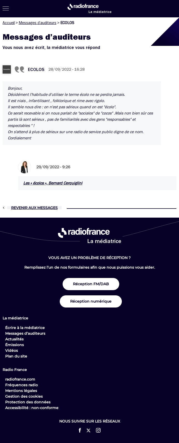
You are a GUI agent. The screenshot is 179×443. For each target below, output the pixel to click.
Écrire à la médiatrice (25, 327)
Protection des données (27, 402)
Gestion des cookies (24, 396)
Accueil (9, 23)
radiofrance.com (20, 379)
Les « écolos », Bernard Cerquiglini (52, 183)
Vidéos (11, 350)
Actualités (14, 339)
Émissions (14, 344)
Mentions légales (21, 390)
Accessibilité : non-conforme (31, 407)
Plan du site (16, 356)
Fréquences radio (21, 385)
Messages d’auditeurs (37, 23)
